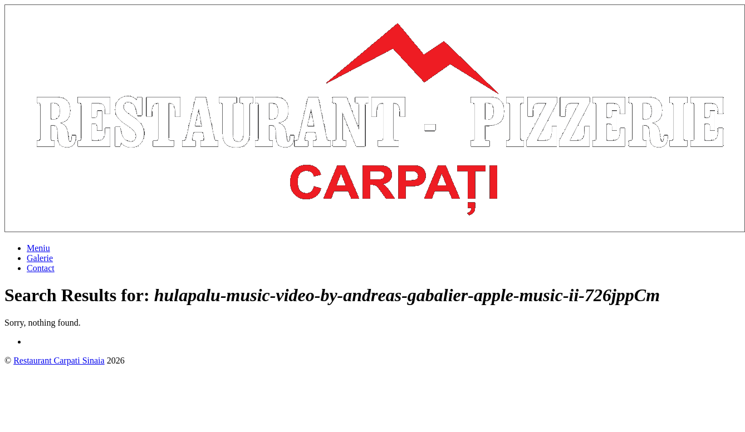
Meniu (38, 248)
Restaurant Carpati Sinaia (59, 360)
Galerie (40, 258)
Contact (41, 268)
